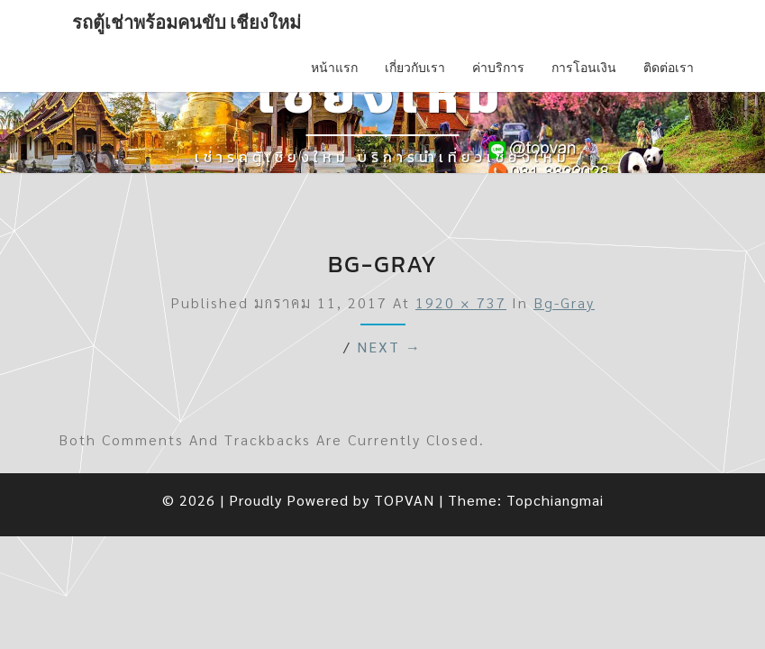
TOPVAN (404, 499)
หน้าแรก (334, 67)
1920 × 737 (460, 302)
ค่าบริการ (498, 67)
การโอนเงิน (583, 67)
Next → (389, 346)
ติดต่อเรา (668, 67)
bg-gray (564, 302)
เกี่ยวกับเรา (415, 67)
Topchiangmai (555, 499)
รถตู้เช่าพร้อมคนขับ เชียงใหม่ (187, 22)
